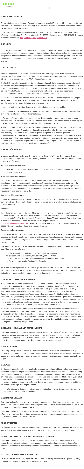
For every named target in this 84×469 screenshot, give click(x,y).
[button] (49, 8)
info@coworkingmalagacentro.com (33, 38)
